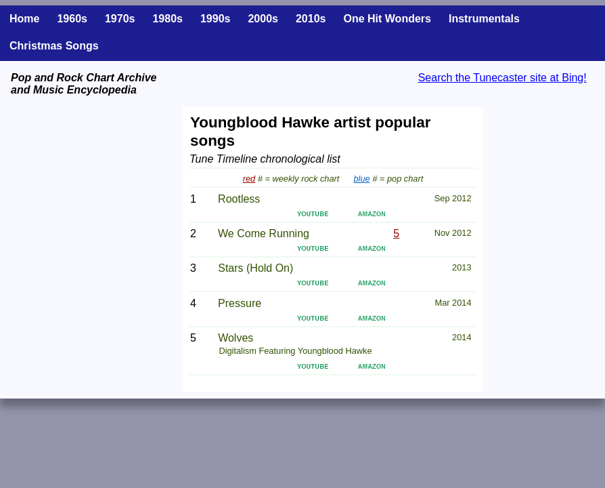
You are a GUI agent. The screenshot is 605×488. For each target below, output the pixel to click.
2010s (311, 18)
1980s (167, 18)
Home (24, 18)
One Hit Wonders (387, 18)
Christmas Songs (54, 46)
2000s (263, 18)
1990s (215, 18)
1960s (72, 18)
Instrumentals (484, 18)
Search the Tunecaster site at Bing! (502, 77)
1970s (120, 18)
